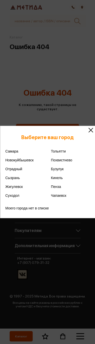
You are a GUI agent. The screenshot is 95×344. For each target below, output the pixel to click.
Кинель (57, 178)
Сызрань (12, 178)
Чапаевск (58, 196)
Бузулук (57, 169)
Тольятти (58, 151)
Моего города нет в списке (27, 208)
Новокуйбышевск (19, 160)
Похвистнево (61, 160)
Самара (11, 151)
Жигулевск (14, 187)
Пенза (56, 187)
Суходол (12, 196)
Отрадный (13, 169)
